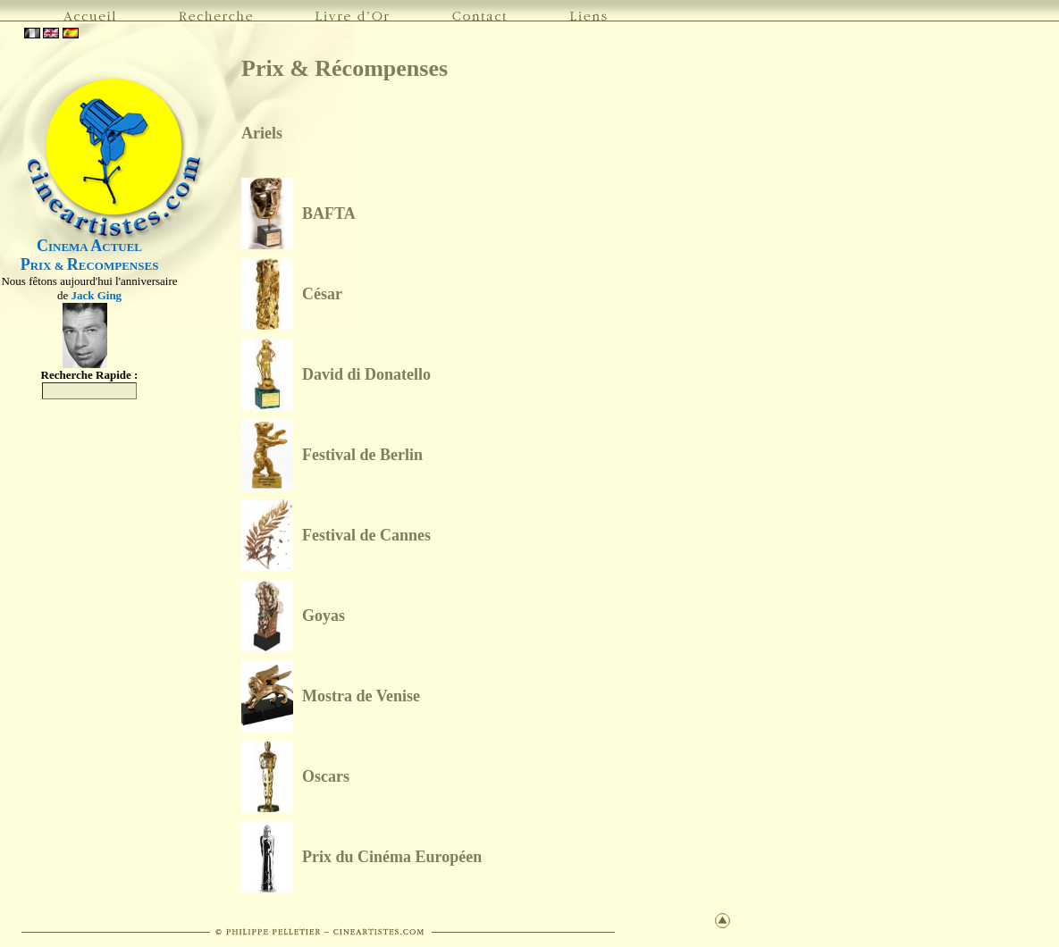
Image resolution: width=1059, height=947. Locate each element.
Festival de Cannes (366, 535)
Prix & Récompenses (344, 68)
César (322, 294)
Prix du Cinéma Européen (392, 857)
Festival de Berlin (362, 455)
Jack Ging (96, 295)
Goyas (323, 615)
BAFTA (329, 213)
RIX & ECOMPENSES (90, 265)
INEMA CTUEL (89, 247)
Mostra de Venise (361, 696)
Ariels (261, 133)
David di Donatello (366, 374)
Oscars (325, 776)
